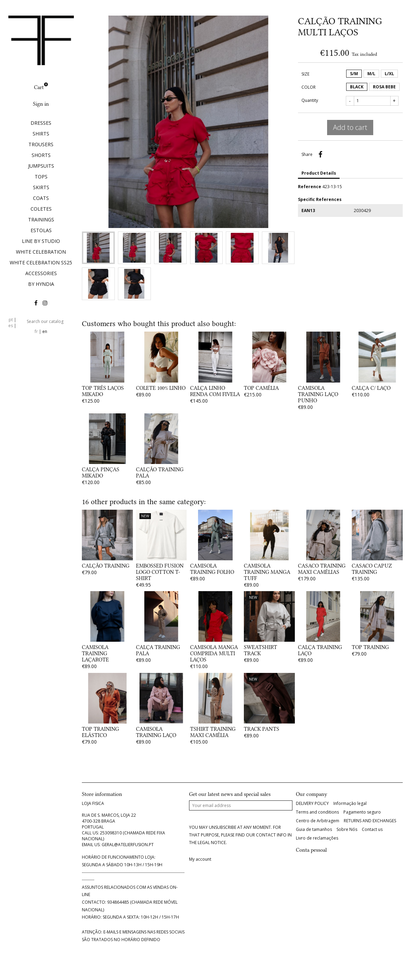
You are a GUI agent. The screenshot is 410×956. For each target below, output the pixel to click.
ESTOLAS (41, 230)
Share (320, 154)
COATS (41, 198)
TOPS (41, 176)
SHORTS (41, 155)
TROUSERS (40, 144)
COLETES (41, 208)
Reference (309, 187)
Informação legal (350, 803)
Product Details (318, 173)
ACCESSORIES (41, 273)
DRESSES (41, 123)
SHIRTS (41, 133)
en (44, 331)
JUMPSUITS (41, 166)
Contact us (372, 829)
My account (200, 859)
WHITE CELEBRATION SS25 (41, 262)
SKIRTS (41, 187)
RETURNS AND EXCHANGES (370, 821)
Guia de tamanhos (314, 829)
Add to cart (350, 127)
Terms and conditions (317, 812)
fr (36, 331)
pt (11, 320)
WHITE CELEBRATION (41, 251)
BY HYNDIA (41, 284)
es (10, 325)
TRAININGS (41, 219)
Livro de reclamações (317, 838)
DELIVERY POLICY (312, 803)
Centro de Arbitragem (317, 821)
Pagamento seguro (362, 812)
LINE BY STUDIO (41, 241)
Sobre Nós (346, 829)
